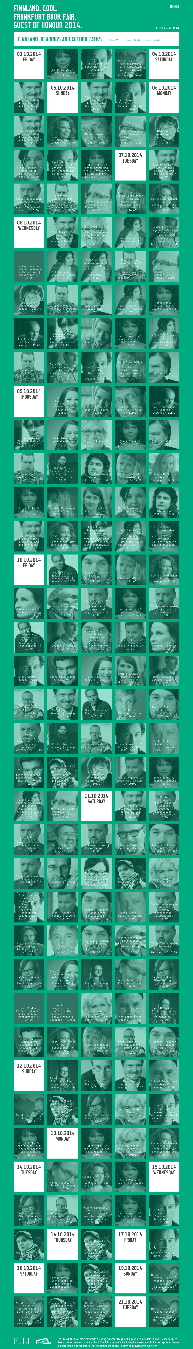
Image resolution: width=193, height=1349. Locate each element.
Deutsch (160, 28)
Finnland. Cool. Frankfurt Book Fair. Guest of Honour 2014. (48, 17)
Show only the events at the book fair (146, 40)
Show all (114, 40)
